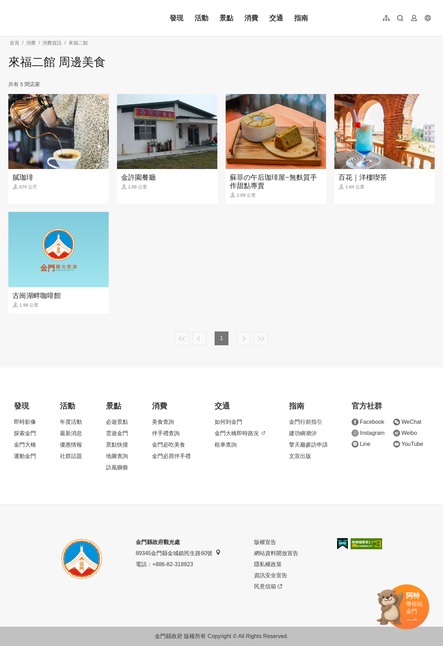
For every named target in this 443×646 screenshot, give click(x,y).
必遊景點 (117, 422)
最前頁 (182, 338)
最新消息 (71, 433)
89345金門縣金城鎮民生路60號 (178, 553)
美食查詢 (163, 422)
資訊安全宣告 (270, 575)
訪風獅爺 (117, 467)
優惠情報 (71, 445)
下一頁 (244, 338)
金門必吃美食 (168, 445)
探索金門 (25, 433)
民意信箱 (268, 586)
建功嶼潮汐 (303, 433)
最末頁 (261, 338)
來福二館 (78, 43)
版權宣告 (265, 542)
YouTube (408, 444)
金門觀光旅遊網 (53, 18)
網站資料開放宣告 (276, 553)
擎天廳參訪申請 (308, 445)
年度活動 (71, 422)
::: (10, 4)
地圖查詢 (117, 456)
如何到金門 (228, 422)
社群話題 (71, 456)
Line (361, 444)
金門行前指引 (305, 422)
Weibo (405, 433)
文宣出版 (300, 456)
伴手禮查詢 (166, 433)
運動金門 (25, 456)
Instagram (368, 433)
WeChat (407, 422)
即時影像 (25, 422)
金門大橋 (25, 445)
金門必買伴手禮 (171, 456)
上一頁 (199, 338)
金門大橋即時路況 (240, 433)
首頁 (14, 43)
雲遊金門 (117, 433)
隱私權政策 (268, 564)
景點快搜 (117, 445)
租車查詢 (226, 445)
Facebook (368, 422)
